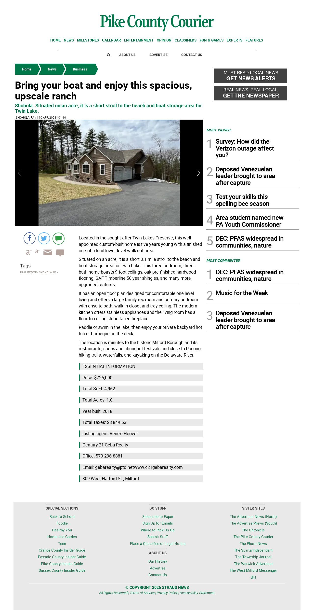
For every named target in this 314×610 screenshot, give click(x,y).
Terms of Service (142, 592)
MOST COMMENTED (223, 260)
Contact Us (191, 54)
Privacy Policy (167, 592)
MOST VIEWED (218, 129)
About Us (127, 54)
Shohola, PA (25, 117)
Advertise (158, 54)
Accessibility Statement (197, 592)
